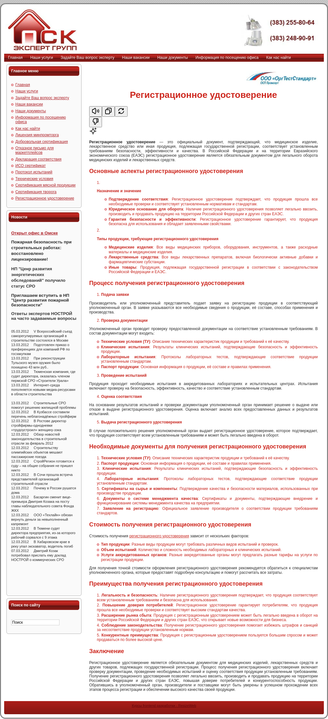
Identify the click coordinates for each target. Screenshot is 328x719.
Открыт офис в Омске (34, 233)
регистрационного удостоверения (159, 536)
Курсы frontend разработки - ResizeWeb (164, 705)
